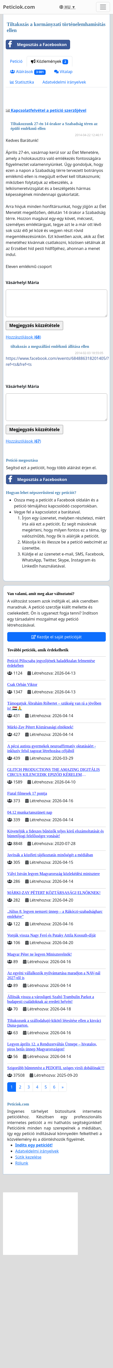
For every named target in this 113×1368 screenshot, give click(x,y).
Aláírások (28, 72)
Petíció (16, 61)
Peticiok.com (19, 7)
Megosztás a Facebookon (36, 44)
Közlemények (49, 61)
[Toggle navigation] (103, 7)
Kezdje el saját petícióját (56, 750)
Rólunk (21, 1276)
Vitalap (63, 71)
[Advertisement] (56, 156)
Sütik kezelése (28, 1270)
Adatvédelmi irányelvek (64, 82)
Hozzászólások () (23, 450)
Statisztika (22, 82)
